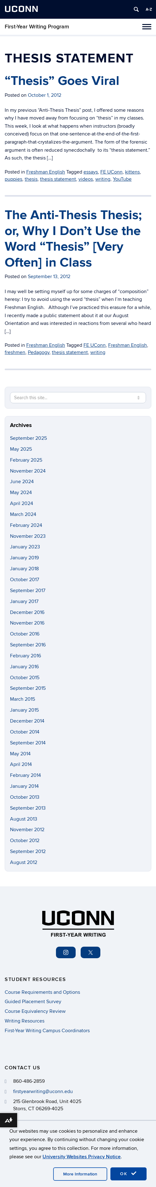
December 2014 (27, 721)
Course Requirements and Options (42, 992)
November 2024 (28, 471)
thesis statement (58, 179)
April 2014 (21, 764)
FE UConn (111, 172)
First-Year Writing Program (37, 26)
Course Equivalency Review (35, 1011)
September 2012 (28, 851)
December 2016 (27, 612)
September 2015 (28, 688)
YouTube (122, 179)
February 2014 (25, 775)
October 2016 (24, 634)
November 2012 (27, 829)
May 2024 (21, 492)
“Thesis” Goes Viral (62, 81)
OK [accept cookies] (128, 1173)
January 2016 (24, 667)
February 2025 (26, 460)
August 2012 (23, 862)
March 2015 (22, 699)
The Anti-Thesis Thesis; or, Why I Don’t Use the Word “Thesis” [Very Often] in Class (73, 238)
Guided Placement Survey (33, 1001)
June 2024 (22, 481)
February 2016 (25, 656)
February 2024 (26, 525)
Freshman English (45, 172)
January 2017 (24, 601)
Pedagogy (38, 352)
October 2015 (24, 677)
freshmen (15, 352)
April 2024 (21, 503)
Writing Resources (24, 1021)
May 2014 (20, 754)
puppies (13, 179)
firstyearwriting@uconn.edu (43, 1091)
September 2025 (28, 438)
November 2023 (28, 536)
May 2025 (21, 449)
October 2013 (24, 797)
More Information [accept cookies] (80, 1174)
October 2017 (24, 579)
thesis (31, 179)
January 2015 (24, 710)
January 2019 (24, 558)
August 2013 (23, 819)
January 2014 (24, 786)
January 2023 (25, 547)
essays (90, 172)
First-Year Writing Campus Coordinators (47, 1031)
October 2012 (24, 840)
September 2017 (27, 590)
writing (102, 179)
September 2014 (28, 743)
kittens (132, 172)
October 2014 (24, 732)
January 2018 (24, 569)
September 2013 (28, 808)
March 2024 (23, 514)
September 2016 (28, 645)
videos (85, 179)
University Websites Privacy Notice (82, 1157)
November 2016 (27, 623)
